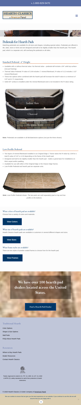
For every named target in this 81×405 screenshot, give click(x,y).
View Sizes (11, 240)
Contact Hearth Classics (11, 359)
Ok (41, 402)
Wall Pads (6, 335)
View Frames (12, 258)
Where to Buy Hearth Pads (12, 352)
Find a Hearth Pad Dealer (40, 306)
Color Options (7, 328)
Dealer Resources (9, 356)
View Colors (12, 222)
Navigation (76, 16)
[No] (78, 399)
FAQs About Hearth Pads (11, 339)
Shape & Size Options (10, 332)
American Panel (40, 392)
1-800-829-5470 (40, 3)
